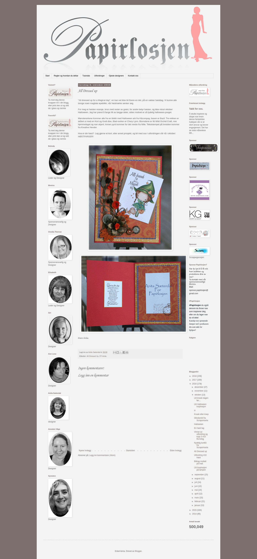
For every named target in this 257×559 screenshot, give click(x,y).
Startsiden (130, 450)
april (197, 494)
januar (198, 505)
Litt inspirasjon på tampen (200, 468)
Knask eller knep (201, 414)
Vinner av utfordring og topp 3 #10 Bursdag (201, 435)
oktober (198, 395)
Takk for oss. (196, 108)
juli (196, 482)
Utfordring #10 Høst (200, 456)
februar (198, 501)
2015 (194, 510)
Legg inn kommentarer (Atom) (102, 455)
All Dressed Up (93, 356)
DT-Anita (102, 356)
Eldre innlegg (175, 450)
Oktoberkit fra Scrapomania (201, 419)
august (198, 478)
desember (199, 387)
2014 (194, 514)
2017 (194, 380)
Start (47, 76)
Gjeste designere (116, 76)
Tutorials (86, 76)
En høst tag (199, 428)
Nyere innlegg (85, 450)
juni (196, 486)
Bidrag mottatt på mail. (200, 462)
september (199, 474)
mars (197, 498)
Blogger (138, 551)
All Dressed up (200, 451)
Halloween (198, 424)
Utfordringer (99, 76)
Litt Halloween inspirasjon (200, 405)
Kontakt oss (133, 76)
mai (196, 490)
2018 (194, 376)
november (199, 391)
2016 (194, 384)
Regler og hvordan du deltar (66, 76)
